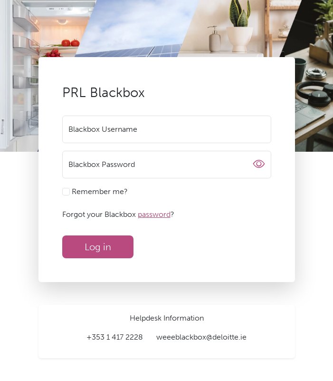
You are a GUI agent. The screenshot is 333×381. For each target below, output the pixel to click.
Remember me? (95, 191)
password (154, 214)
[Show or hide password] (258, 164)
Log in (98, 247)
